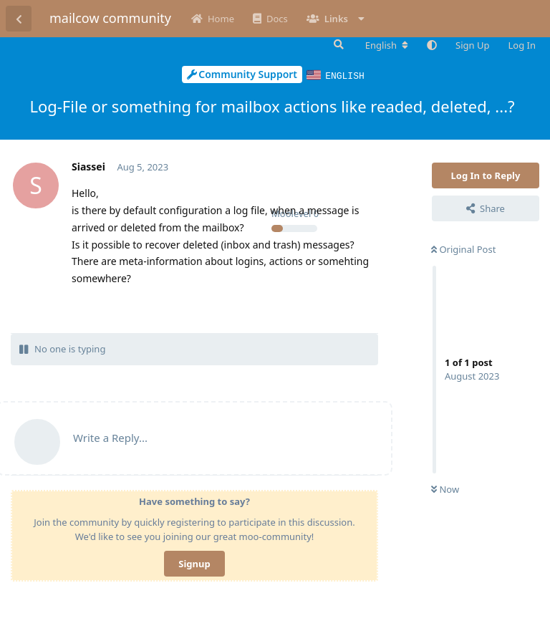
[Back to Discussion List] (19, 19)
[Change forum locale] (387, 45)
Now (445, 488)
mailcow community (110, 18)
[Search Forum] (337, 44)
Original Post (463, 248)
